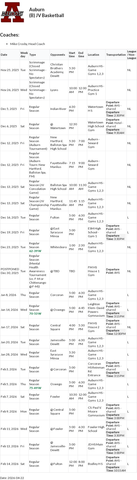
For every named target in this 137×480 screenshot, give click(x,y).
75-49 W (35, 388)
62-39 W (35, 251)
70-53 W (35, 313)
